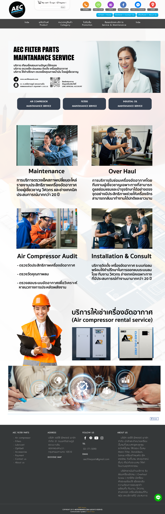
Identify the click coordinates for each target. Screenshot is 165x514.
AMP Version (82, 508)
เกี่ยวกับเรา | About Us (147, 15)
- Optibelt (18, 448)
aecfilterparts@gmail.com (96, 459)
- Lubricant (18, 445)
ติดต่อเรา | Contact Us (124, 15)
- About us (18, 462)
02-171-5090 (89, 449)
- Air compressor (22, 437)
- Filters (17, 441)
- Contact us (19, 459)
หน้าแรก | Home (104, 15)
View (93, 512)
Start (88, 512)
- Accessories (20, 452)
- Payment (18, 455)
